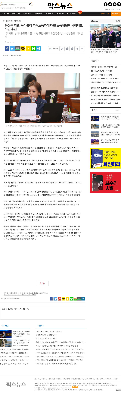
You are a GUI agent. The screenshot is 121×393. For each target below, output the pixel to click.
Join (107, 13)
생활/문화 (38, 13)
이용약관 (44, 379)
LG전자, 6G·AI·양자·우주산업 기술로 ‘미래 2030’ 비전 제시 (110, 141)
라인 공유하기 (71, 298)
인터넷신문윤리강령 (54, 379)
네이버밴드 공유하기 (79, 298)
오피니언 (60, 13)
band (17, 48)
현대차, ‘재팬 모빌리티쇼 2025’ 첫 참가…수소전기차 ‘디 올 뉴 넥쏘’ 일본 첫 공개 (105, 88)
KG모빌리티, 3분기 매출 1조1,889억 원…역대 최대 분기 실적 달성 (105, 95)
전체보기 (117, 13)
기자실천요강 (66, 379)
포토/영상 (49, 13)
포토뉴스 (94, 21)
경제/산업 (27, 13)
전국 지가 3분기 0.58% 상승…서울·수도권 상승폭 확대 (110, 133)
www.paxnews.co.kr (51, 388)
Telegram (38, 48)
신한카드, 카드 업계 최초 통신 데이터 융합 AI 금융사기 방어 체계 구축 (105, 92)
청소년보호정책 (89, 379)
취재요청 (108, 379)
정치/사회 (16, 13)
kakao (28, 48)
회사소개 (37, 379)
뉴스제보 (115, 379)
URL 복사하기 (83, 298)
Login (102, 13)
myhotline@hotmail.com (61, 385)
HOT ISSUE (71, 13)
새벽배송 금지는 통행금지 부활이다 (104, 67)
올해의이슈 (10, 8)
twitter (12, 48)
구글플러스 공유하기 (115, 4)
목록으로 (53, 48)
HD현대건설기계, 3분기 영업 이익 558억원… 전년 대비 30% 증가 (105, 99)
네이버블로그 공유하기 (75, 298)
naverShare (33, 48)
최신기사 (94, 61)
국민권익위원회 (20, 8)
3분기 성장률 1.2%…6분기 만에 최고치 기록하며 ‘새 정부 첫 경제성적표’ (110, 126)
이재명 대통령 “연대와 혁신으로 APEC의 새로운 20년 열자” (105, 82)
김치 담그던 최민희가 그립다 (101, 74)
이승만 (3, 8)
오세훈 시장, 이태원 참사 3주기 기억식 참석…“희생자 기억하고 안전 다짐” (105, 78)
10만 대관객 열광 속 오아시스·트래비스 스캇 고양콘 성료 (105, 103)
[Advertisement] (42, 260)
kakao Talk (22, 48)
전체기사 (5, 13)
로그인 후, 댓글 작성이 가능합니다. (42, 312)
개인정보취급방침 (77, 379)
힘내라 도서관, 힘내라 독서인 (101, 71)
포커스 (94, 110)
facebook (7, 48)
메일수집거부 (99, 379)
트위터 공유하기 (110, 4)
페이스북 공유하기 (106, 4)
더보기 (117, 21)
